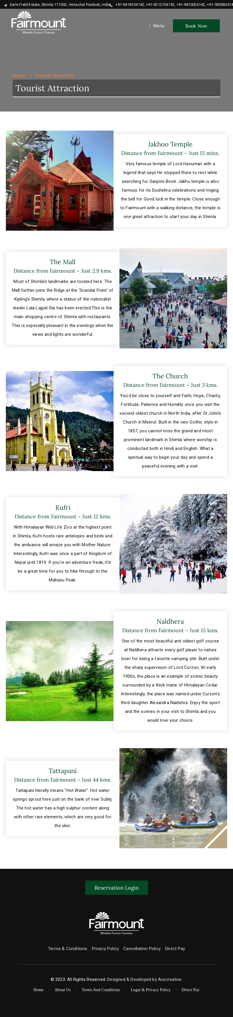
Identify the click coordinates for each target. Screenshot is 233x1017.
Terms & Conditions (68, 948)
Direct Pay (175, 948)
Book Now (196, 26)
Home (19, 75)
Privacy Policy (105, 948)
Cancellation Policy (142, 948)
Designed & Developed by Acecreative (144, 979)
